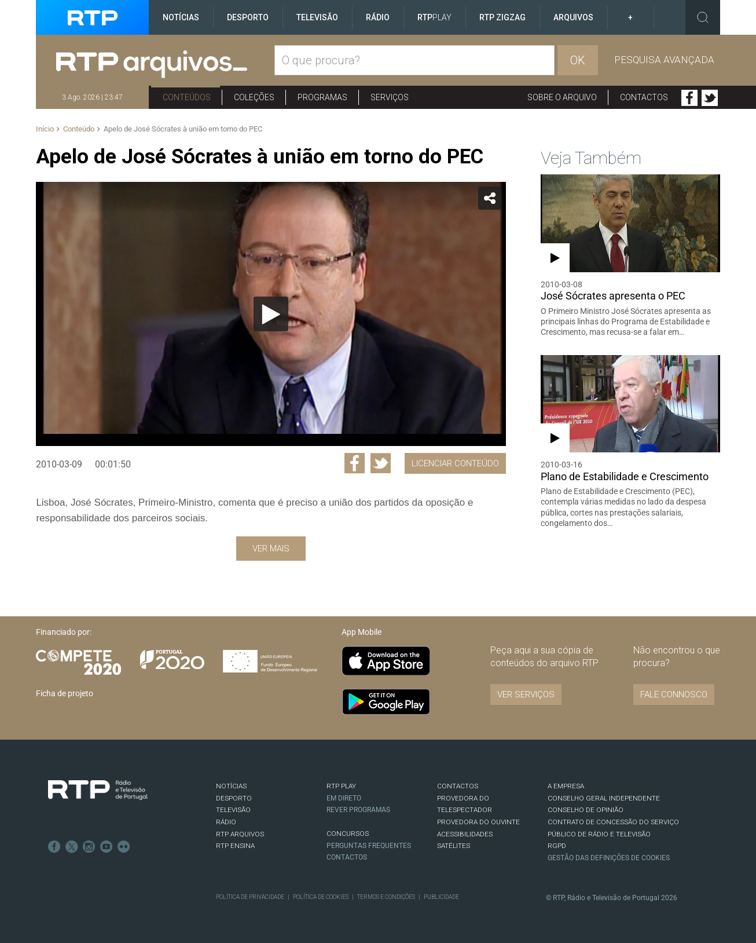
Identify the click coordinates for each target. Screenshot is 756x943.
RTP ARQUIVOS (240, 834)
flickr (124, 846)
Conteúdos (187, 97)
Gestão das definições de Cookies (609, 858)
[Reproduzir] (271, 314)
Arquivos (573, 17)
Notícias (181, 17)
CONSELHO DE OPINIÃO (585, 810)
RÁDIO (226, 822)
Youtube (106, 846)
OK (577, 60)
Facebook (689, 98)
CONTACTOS (457, 786)
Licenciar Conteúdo (455, 463)
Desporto (248, 17)
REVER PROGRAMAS (358, 810)
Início (45, 129)
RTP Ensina (235, 846)
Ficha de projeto (64, 693)
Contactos (644, 97)
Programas (322, 97)
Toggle (702, 17)
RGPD (557, 846)
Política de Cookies (320, 897)
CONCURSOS (347, 833)
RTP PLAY (341, 786)
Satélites (453, 846)
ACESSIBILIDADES (465, 834)
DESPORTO (234, 798)
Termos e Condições (386, 897)
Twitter (710, 98)
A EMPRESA (566, 786)
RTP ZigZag (502, 17)
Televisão (317, 17)
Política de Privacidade (250, 897)
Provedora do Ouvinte (478, 822)
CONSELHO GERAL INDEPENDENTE (604, 798)
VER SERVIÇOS (526, 694)
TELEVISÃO (233, 810)
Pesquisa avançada (664, 59)
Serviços (389, 97)
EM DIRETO (343, 798)
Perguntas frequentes (368, 846)
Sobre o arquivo (562, 97)
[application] (270, 314)
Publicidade (441, 897)
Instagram (89, 846)
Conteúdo (78, 129)
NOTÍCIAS (231, 786)
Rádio (378, 17)
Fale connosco (673, 694)
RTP (434, 17)
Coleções (254, 97)
